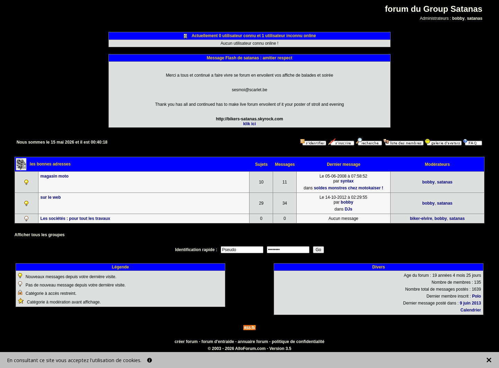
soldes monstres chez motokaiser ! (348, 188)
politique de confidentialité (298, 341)
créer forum (186, 341)
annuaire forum (253, 341)
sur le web (51, 197)
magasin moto (55, 176)
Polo (476, 296)
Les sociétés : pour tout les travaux (75, 218)
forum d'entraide (217, 341)
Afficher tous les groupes (40, 234)
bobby (458, 18)
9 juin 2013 (470, 303)
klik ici (249, 123)
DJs (348, 209)
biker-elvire (421, 218)
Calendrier (471, 310)
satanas (474, 18)
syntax (346, 181)
